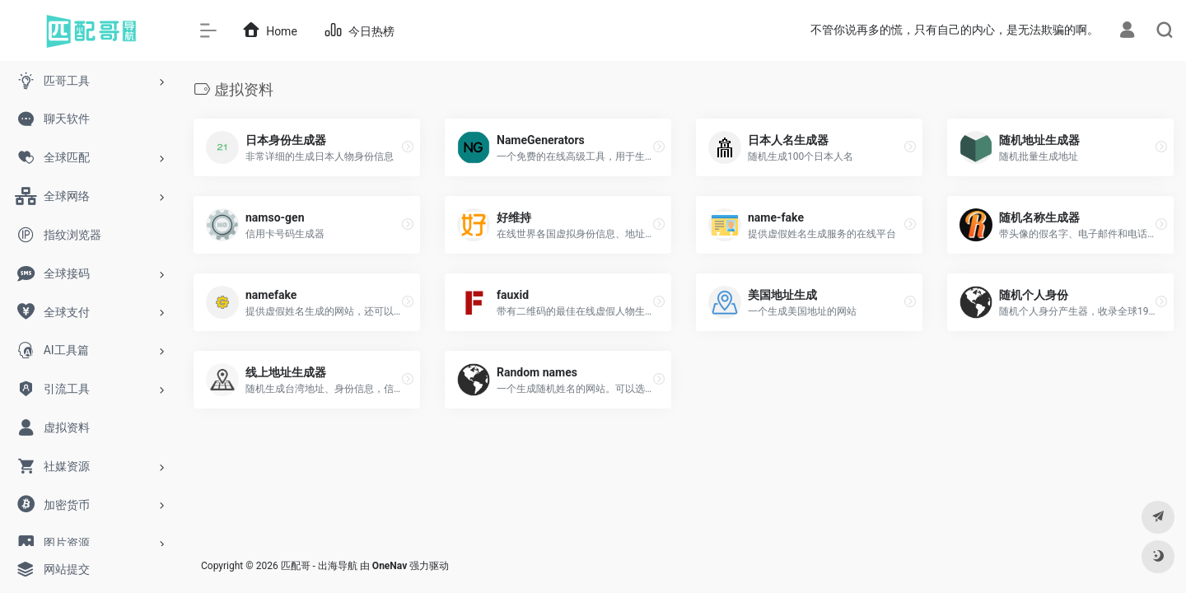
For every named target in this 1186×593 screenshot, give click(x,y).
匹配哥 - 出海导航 (319, 566)
